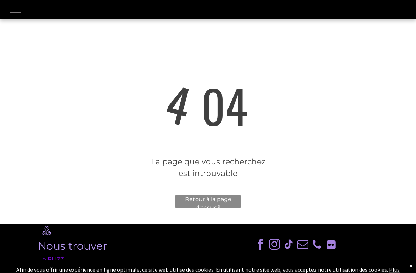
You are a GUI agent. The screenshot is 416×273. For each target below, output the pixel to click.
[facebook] (260, 245)
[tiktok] (288, 245)
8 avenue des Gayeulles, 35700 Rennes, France (105, 268)
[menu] (15, 10)
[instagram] (274, 245)
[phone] (316, 245)
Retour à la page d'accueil (208, 202)
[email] (302, 245)
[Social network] (331, 245)
